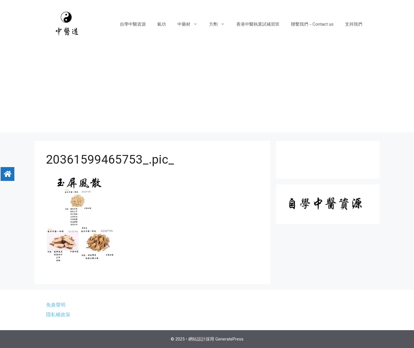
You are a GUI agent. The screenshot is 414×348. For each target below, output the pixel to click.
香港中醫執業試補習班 (257, 24)
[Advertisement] (206, 92)
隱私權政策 (58, 314)
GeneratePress (229, 339)
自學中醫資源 (133, 24)
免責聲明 (56, 305)
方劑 (220, 24)
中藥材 (190, 24)
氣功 (161, 24)
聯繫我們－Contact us (312, 24)
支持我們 (353, 24)
